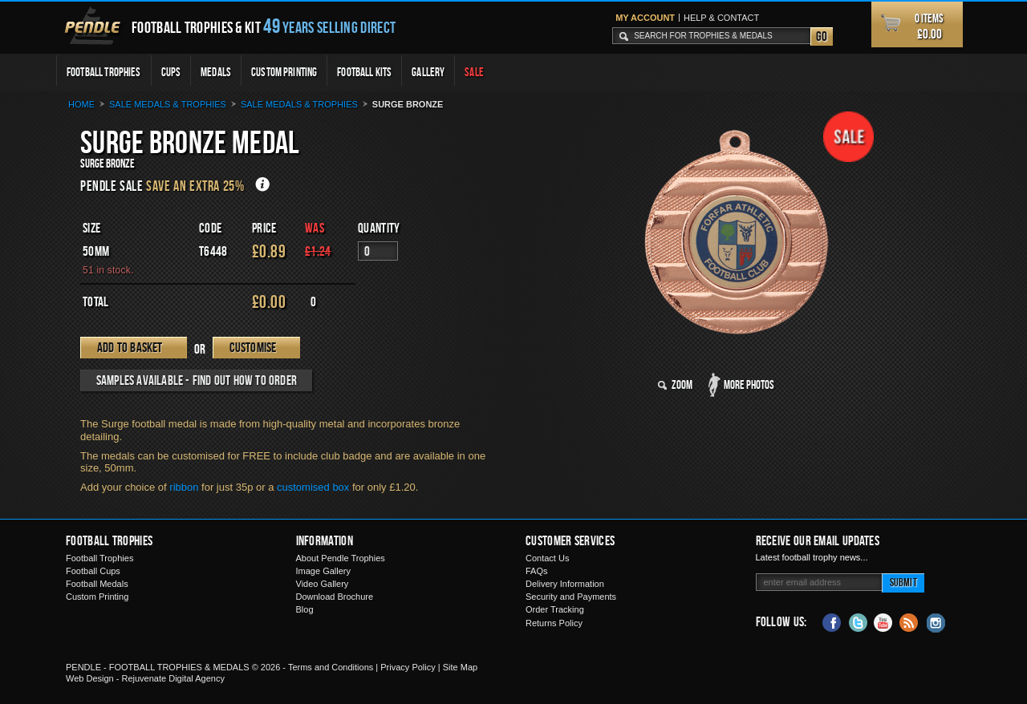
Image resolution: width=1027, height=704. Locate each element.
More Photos (749, 384)
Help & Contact (721, 17)
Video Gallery (322, 584)
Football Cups (93, 571)
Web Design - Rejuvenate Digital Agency (145, 678)
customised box (313, 487)
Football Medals (97, 584)
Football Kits (364, 72)
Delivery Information (565, 584)
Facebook (832, 621)
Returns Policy (554, 623)
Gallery (428, 72)
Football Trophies (104, 72)
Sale (474, 72)
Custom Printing (284, 72)
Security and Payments (571, 596)
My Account (645, 17)
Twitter (858, 621)
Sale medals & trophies (167, 104)
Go (821, 36)
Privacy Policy (407, 667)
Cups (171, 72)
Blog (305, 609)
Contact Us (547, 558)
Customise (253, 347)
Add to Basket (130, 347)
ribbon (183, 487)
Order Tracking (555, 609)
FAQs (537, 571)
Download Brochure (335, 596)
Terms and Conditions (330, 667)
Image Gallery (323, 571)
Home (81, 104)
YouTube (883, 621)
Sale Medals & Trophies (299, 104)
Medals (216, 72)
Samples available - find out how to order (196, 380)
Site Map (460, 667)
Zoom (682, 384)
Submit (903, 582)
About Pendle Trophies (340, 558)
